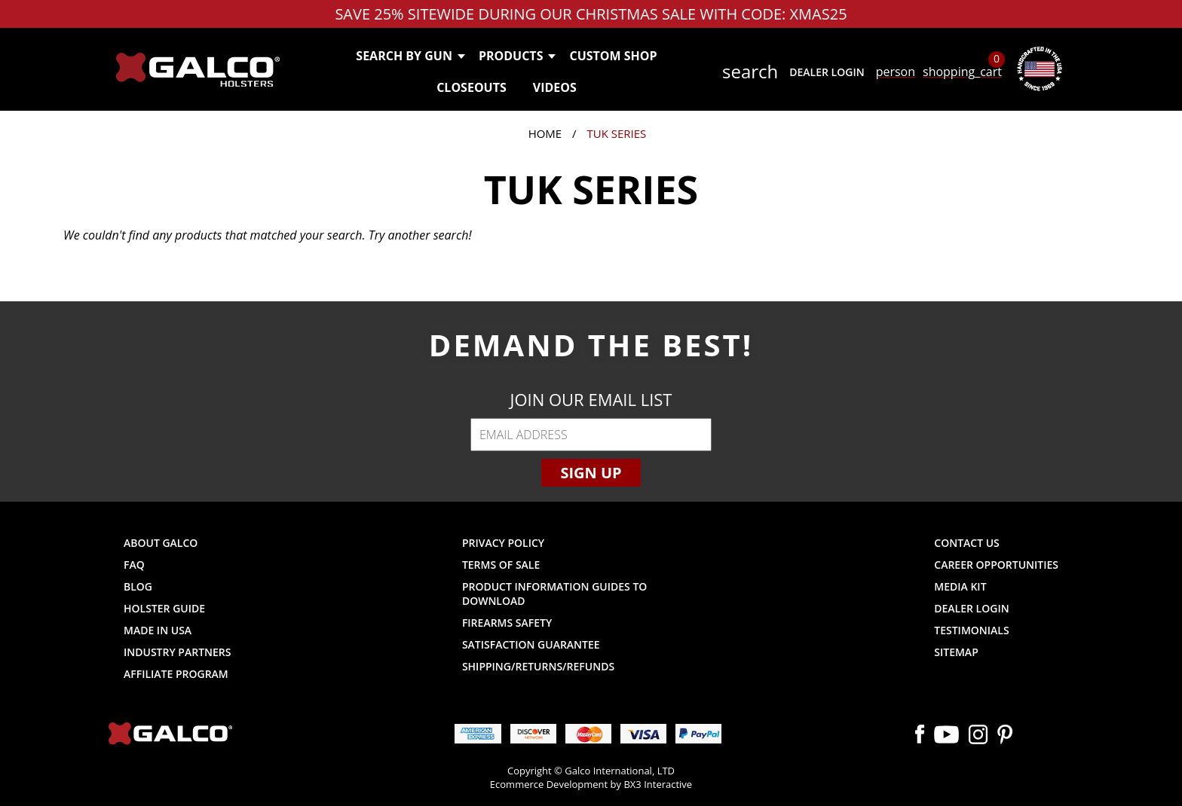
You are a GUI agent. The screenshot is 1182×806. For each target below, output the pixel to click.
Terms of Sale (501, 564)
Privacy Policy (503, 543)
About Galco (161, 543)
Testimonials (971, 630)
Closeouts (471, 87)
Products (517, 55)
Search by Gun (410, 55)
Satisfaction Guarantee (531, 644)
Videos (555, 87)
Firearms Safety (507, 622)
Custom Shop (613, 55)
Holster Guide (164, 608)
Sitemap (956, 652)
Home (545, 133)
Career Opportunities (996, 564)
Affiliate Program (176, 674)
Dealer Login (826, 72)
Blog (138, 586)
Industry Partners (177, 652)
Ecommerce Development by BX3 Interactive (591, 784)
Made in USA (157, 630)
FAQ (134, 564)
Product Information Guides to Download (554, 593)
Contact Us (967, 543)
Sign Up (590, 473)
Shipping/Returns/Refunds (538, 666)
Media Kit (960, 586)
